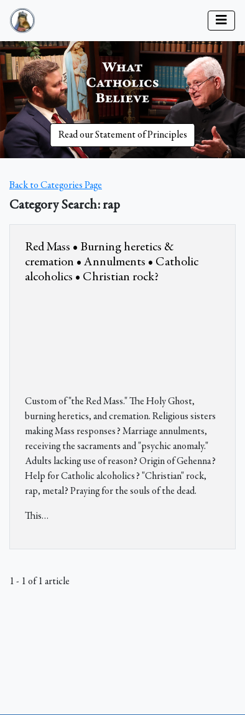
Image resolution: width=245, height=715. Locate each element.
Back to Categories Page (55, 186)
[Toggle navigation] (221, 21)
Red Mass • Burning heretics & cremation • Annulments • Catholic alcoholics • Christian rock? (111, 262)
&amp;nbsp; (118, 337)
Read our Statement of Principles (122, 135)
